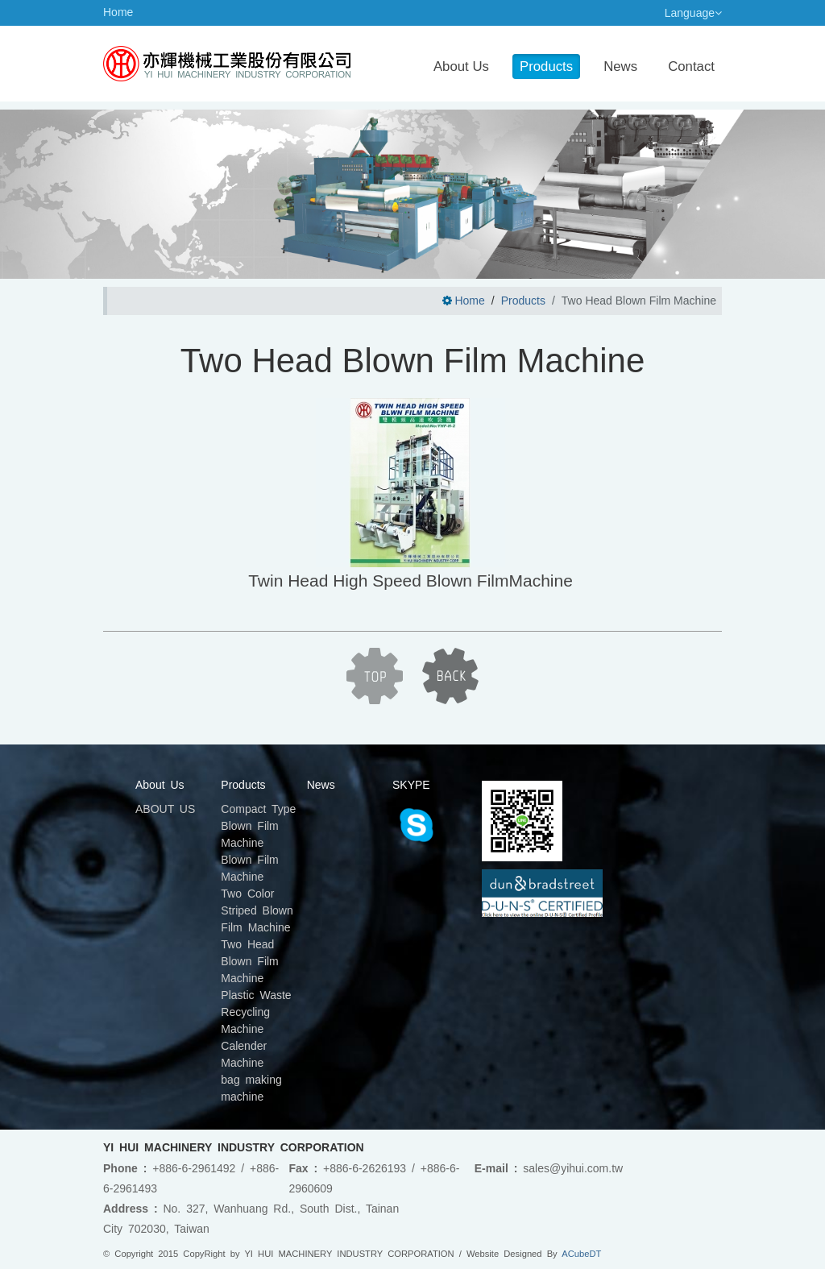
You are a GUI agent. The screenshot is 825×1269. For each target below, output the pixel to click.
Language (693, 12)
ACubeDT (581, 1254)
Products (546, 66)
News (620, 66)
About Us (461, 66)
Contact (691, 66)
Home (118, 12)
